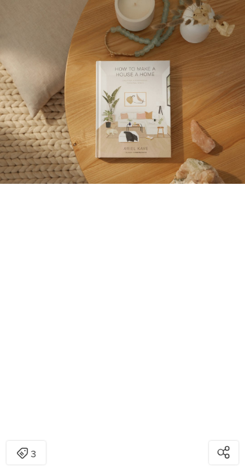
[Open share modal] (223, 452)
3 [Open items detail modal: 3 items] (26, 454)
